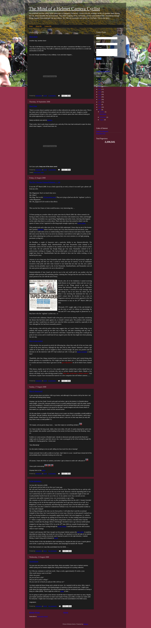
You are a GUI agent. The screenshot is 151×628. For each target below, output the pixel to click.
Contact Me (48, 26)
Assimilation (33, 561)
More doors (33, 37)
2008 (100, 109)
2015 (100, 92)
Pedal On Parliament (102, 131)
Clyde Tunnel (62, 526)
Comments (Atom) (42, 616)
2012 (100, 99)
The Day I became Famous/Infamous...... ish (44, 182)
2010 (100, 104)
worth (56, 538)
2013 (100, 97)
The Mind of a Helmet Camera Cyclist (64, 8)
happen (49, 120)
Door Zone (33, 106)
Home (31, 26)
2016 (100, 89)
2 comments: (52, 95)
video (42, 172)
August (102, 119)
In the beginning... (35, 481)
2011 (100, 102)
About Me (39, 26)
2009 (100, 107)
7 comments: (52, 169)
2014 (100, 94)
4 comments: (52, 381)
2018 (100, 84)
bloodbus (41, 229)
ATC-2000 (80, 532)
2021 (100, 79)
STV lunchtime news (49, 197)
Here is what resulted (35, 341)
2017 (100, 86)
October (102, 112)
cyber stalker (81, 223)
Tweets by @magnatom (103, 71)
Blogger (86, 624)
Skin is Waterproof (35, 391)
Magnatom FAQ (100, 133)
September (103, 117)
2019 (100, 81)
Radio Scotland (82, 352)
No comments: (52, 551)
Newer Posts (34, 613)
